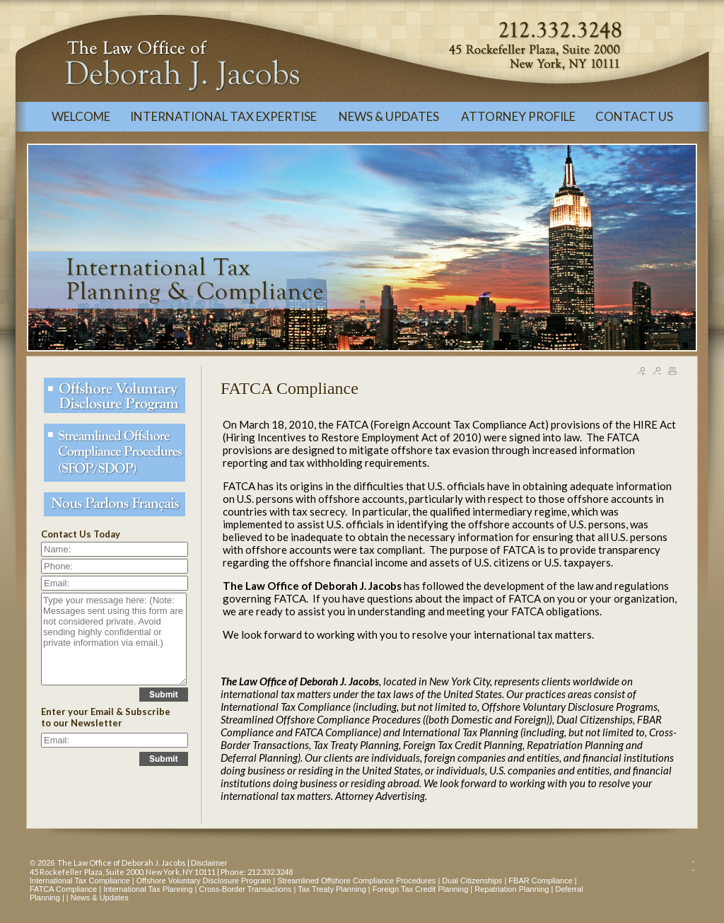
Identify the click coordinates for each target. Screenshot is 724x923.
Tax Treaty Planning (332, 889)
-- (692, 865)
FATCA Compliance (63, 889)
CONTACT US (634, 116)
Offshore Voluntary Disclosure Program (204, 880)
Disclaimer (209, 863)
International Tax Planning (147, 889)
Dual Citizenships (472, 880)
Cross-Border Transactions (245, 889)
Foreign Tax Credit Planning (421, 889)
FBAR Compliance (540, 880)
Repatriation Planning (511, 889)
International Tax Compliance (80, 880)
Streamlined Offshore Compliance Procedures (356, 880)
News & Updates (100, 897)
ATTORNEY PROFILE (518, 116)
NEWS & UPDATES (390, 116)
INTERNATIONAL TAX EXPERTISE (224, 116)
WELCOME (81, 116)
